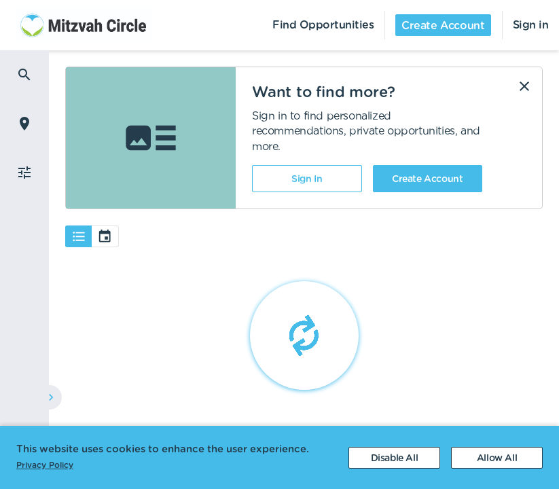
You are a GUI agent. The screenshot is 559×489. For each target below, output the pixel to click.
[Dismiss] (524, 86)
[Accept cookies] (497, 458)
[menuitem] (76, 25)
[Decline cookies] (394, 458)
